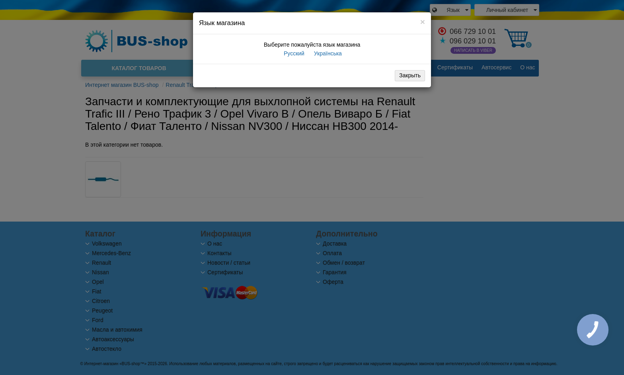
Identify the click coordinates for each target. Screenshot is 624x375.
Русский (293, 53)
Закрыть (410, 75)
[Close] (422, 22)
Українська (327, 53)
